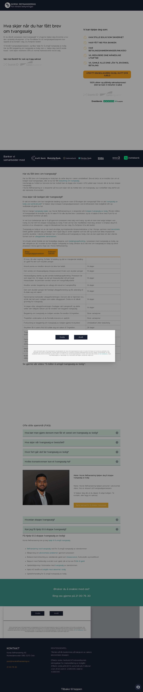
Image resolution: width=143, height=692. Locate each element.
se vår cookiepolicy (103, 353)
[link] (62, 337)
